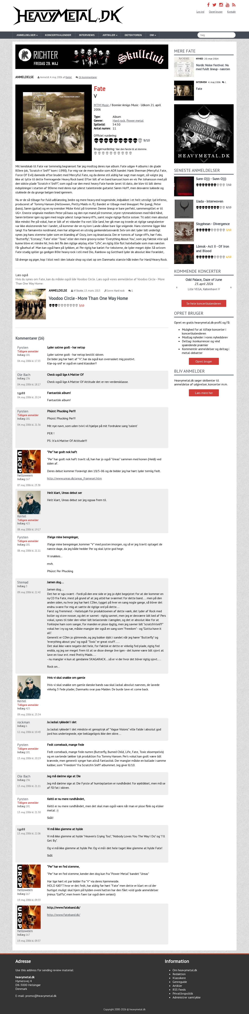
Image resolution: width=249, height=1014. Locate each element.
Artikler (177, 986)
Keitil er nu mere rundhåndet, (66, 799)
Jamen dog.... (55, 582)
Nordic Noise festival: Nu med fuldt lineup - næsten (213, 67)
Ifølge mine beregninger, (63, 537)
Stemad (22, 582)
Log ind (200, 11)
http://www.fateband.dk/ (63, 907)
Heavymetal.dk (68, 16)
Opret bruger (216, 11)
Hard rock (119, 120)
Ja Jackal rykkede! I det (61, 722)
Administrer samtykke (187, 997)
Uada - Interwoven (209, 201)
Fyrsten (22, 347)
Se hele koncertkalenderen (204, 303)
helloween (25, 475)
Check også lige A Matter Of (65, 374)
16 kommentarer (88, 77)
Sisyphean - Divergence (213, 224)
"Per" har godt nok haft (62, 452)
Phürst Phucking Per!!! (61, 411)
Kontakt (231, 11)
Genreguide (180, 982)
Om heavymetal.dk (185, 970)
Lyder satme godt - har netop (66, 347)
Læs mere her (204, 393)
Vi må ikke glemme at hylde (65, 829)
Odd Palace (194, 279)
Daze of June (212, 279)
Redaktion (179, 974)
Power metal (135, 120)
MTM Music (101, 105)
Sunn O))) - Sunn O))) (211, 178)
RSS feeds (179, 989)
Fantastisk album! (59, 393)
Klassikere (179, 978)
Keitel (69, 77)
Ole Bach (23, 374)
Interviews (87, 35)
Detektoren (133, 35)
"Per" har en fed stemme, (63, 866)
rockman (23, 722)
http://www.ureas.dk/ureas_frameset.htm (74, 478)
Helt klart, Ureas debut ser (64, 493)
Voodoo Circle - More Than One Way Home (88, 298)
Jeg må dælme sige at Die (64, 776)
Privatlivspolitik (183, 993)
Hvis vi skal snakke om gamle (66, 677)
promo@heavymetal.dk (40, 996)
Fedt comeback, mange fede (65, 745)
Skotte (79, 290)
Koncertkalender (58, 35)
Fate (99, 89)
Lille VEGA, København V (204, 289)
